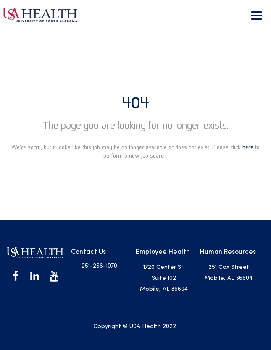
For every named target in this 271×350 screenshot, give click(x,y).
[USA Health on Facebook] (15, 276)
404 (135, 103)
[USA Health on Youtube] (54, 276)
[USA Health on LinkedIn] (34, 276)
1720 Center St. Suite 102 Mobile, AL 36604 (164, 278)
